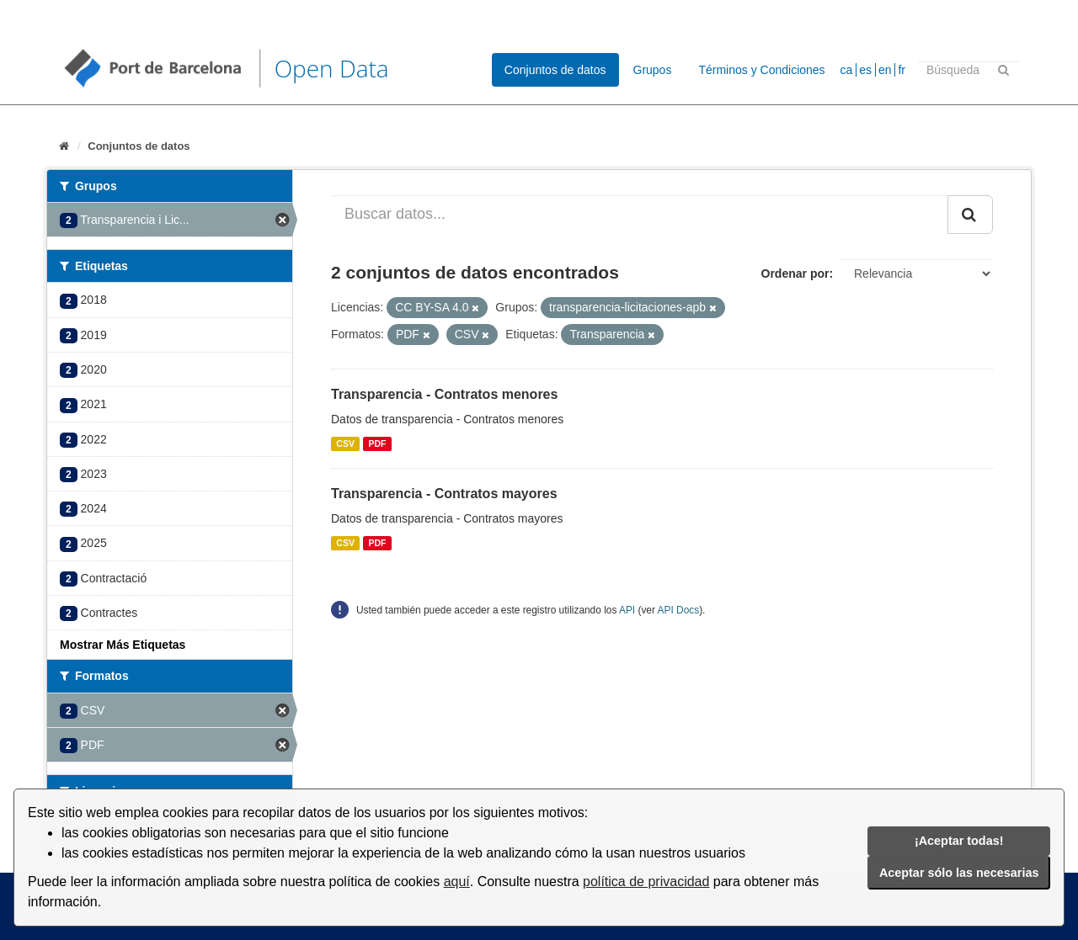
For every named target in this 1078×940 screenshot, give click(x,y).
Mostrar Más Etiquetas (122, 644)
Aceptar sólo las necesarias (959, 872)
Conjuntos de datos (555, 70)
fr (901, 70)
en (885, 70)
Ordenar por (795, 273)
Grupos (652, 70)
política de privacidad (646, 881)
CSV (345, 443)
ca (847, 70)
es (865, 70)
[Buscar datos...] (639, 214)
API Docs (679, 610)
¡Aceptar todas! (959, 840)
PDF (377, 443)
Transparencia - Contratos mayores (444, 493)
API (627, 610)
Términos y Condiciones (761, 70)
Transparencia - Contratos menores (444, 394)
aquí (457, 881)
